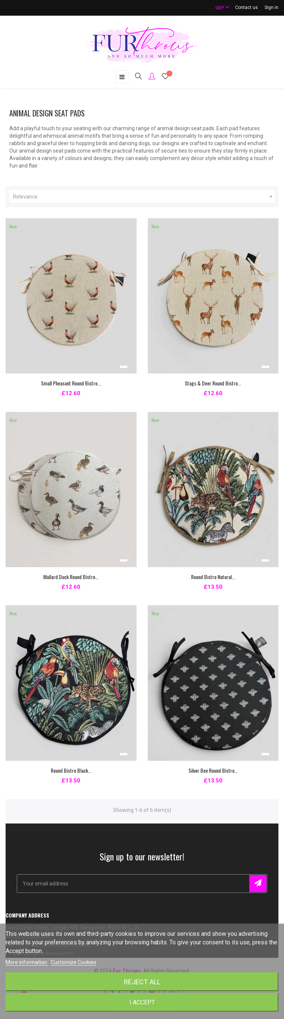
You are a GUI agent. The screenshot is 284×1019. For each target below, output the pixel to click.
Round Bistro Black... (71, 770)
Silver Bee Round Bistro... (213, 770)
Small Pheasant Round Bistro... (71, 383)
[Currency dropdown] (219, 7)
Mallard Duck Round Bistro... (71, 577)
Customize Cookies (73, 962)
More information (27, 962)
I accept (142, 1002)
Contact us (246, 7)
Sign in (271, 7)
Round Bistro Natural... (213, 577)
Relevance (144, 196)
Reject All (142, 982)
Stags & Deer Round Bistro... (213, 383)
